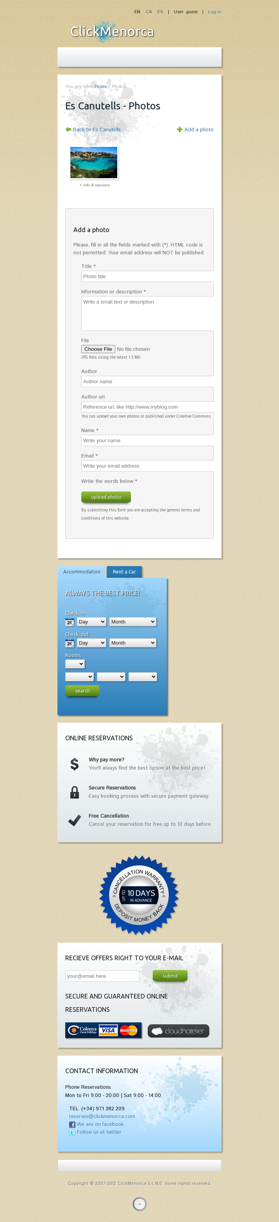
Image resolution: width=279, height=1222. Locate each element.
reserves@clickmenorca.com (102, 1116)
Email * (89, 456)
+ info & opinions (94, 185)
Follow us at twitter (99, 1132)
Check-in (75, 613)
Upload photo (106, 496)
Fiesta (112, 31)
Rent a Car (124, 571)
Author (89, 371)
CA (150, 12)
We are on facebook (100, 1124)
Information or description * (113, 292)
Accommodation (81, 571)
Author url (93, 397)
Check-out (77, 634)
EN (138, 12)
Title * (88, 266)
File (85, 341)
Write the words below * (109, 481)
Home (101, 86)
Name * (89, 430)
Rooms (73, 655)
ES (160, 12)
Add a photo (199, 130)
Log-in (215, 12)
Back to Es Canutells (97, 130)
